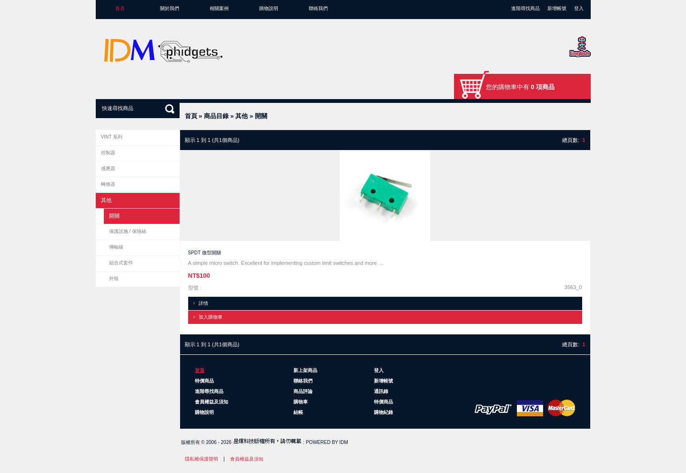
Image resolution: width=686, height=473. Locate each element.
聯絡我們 (318, 8)
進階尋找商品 (525, 8)
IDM (343, 442)
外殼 (114, 278)
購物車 (300, 401)
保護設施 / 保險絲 (127, 231)
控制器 (108, 152)
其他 (241, 116)
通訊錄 (381, 391)
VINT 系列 (111, 137)
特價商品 (204, 380)
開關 (261, 116)
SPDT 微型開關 (204, 252)
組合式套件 (121, 262)
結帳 (298, 412)
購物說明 (268, 8)
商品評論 (303, 391)
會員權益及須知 (211, 401)
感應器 (108, 168)
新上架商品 (305, 370)
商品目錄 (216, 116)
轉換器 (108, 184)
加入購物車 (210, 317)
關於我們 (169, 8)
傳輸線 (116, 247)
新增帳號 (556, 8)
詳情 (203, 303)
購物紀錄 (383, 412)
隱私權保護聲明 (201, 459)
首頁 (120, 8)
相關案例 (219, 8)
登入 (579, 8)
